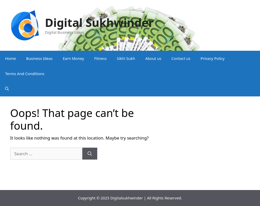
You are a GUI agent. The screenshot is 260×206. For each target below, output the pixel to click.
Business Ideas (39, 58)
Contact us (180, 58)
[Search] (89, 154)
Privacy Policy (213, 58)
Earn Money (73, 58)
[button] (7, 88)
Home (10, 58)
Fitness (100, 58)
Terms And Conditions (24, 73)
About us (153, 58)
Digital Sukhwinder (99, 22)
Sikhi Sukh (126, 58)
